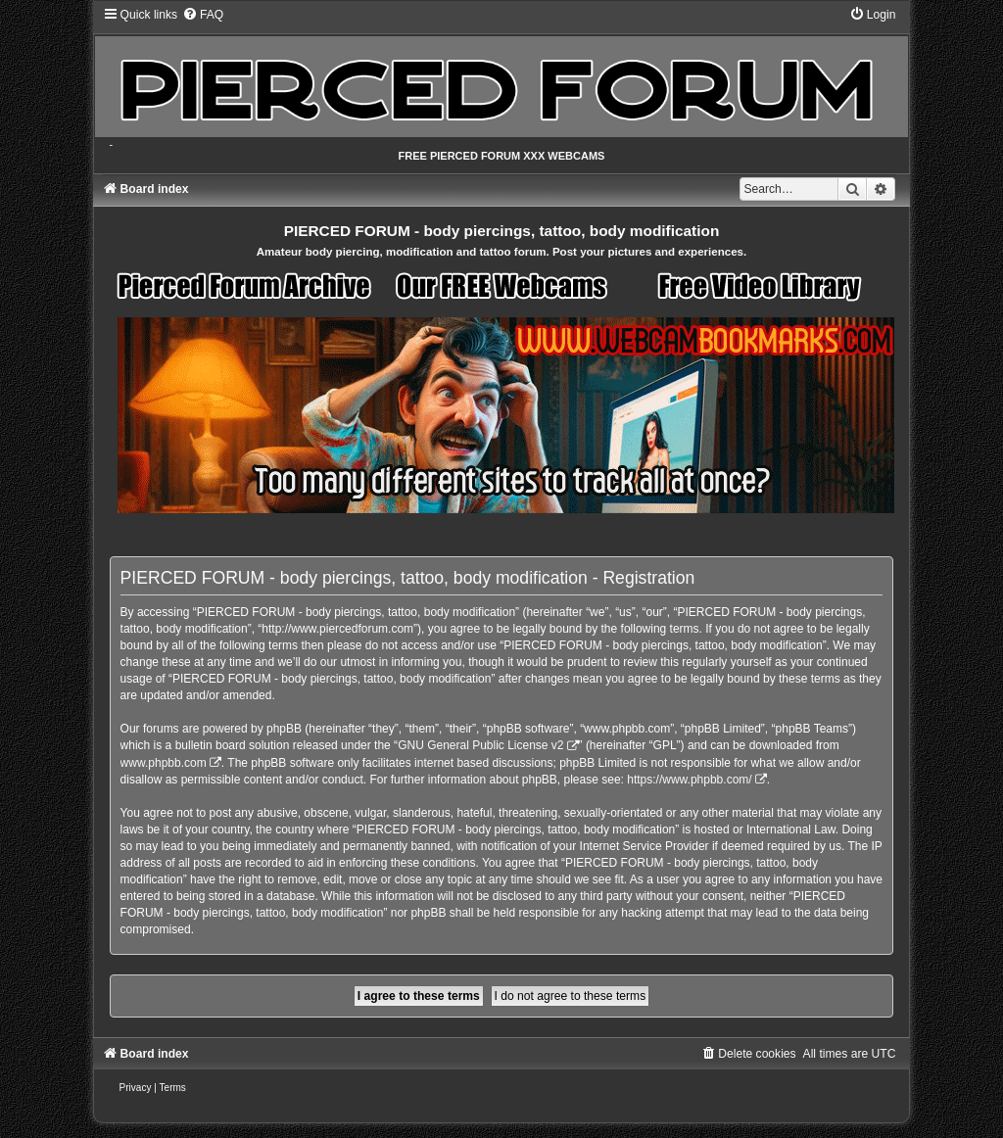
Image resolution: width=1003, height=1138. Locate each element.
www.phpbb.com (163, 763)
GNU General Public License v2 (480, 745)
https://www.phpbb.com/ (689, 779)
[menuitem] (202, 15)
